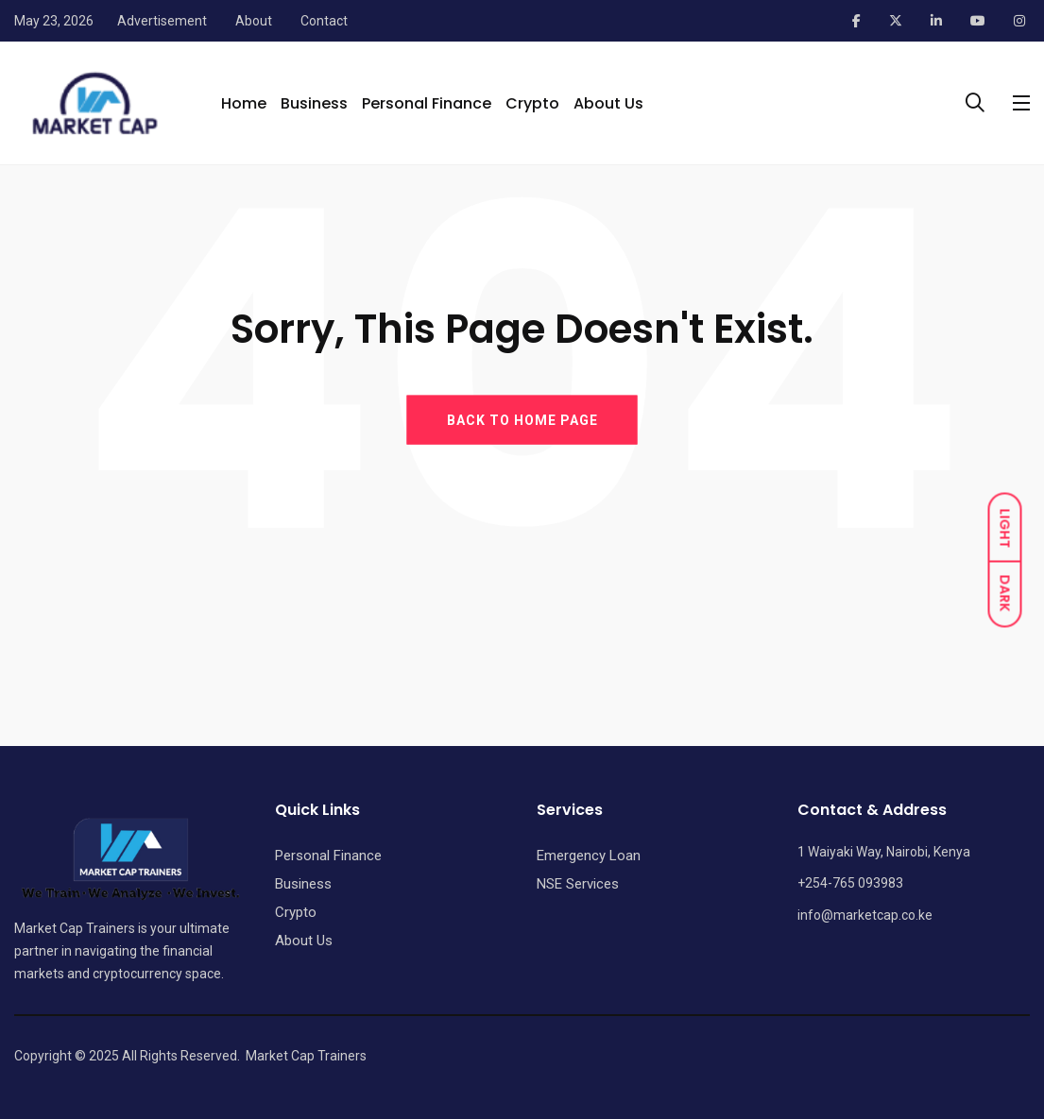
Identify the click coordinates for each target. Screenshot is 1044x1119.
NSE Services (578, 883)
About (253, 20)
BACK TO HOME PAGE (522, 419)
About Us (608, 103)
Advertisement (162, 20)
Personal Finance (426, 103)
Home (243, 103)
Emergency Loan (589, 855)
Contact (324, 20)
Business (314, 103)
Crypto (532, 103)
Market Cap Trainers (306, 1055)
